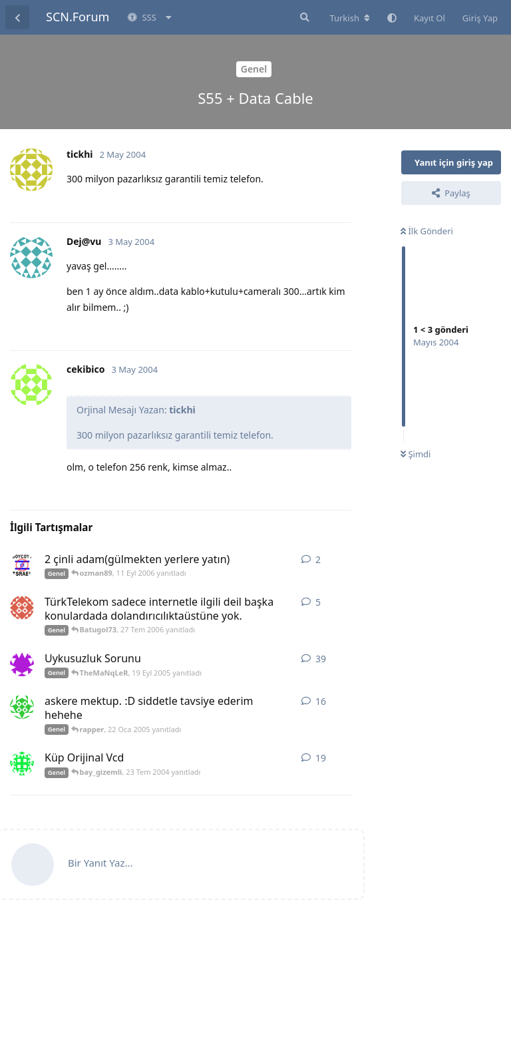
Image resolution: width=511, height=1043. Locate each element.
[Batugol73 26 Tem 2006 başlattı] (22, 608)
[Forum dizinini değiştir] (350, 18)
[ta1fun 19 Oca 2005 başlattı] (22, 707)
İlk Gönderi (427, 231)
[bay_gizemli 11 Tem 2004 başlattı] (22, 763)
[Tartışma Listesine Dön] (17, 17)
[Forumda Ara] (303, 17)
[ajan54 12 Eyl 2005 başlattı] (22, 664)
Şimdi (415, 454)
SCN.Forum (77, 17)
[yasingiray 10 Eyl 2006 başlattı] (22, 565)
